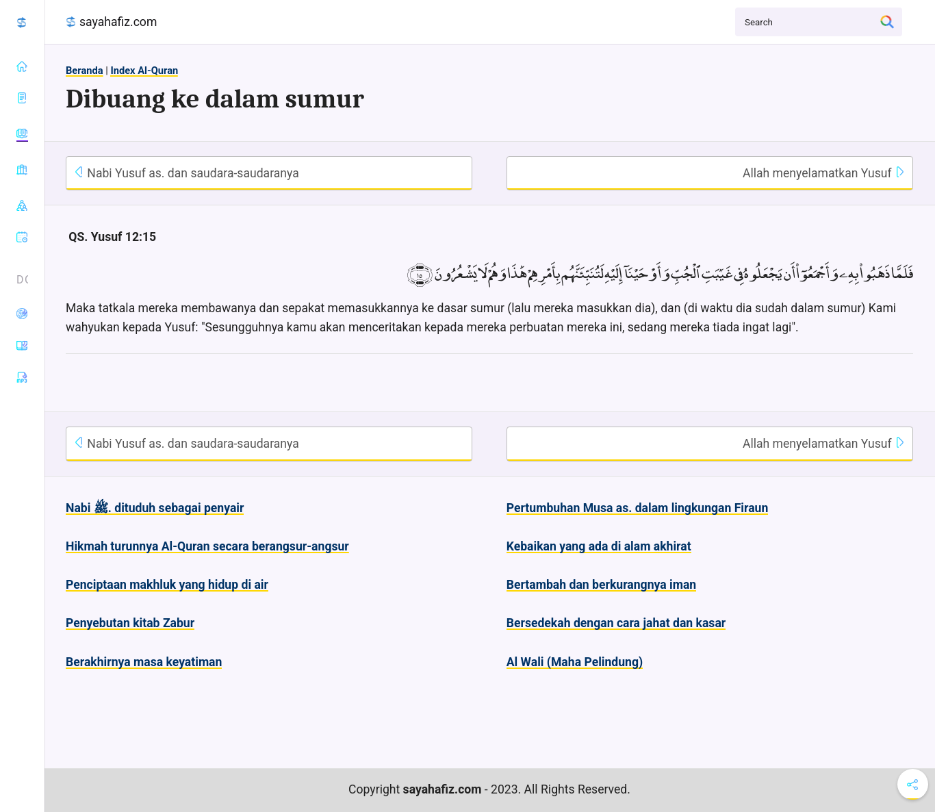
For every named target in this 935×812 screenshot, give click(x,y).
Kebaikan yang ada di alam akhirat (599, 546)
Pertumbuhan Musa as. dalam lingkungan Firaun (638, 508)
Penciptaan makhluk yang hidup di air (167, 585)
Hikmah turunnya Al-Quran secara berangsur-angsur (207, 546)
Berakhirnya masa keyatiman (144, 662)
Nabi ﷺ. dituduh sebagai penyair (155, 508)
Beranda (84, 70)
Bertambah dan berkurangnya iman (601, 585)
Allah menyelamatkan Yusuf (824, 173)
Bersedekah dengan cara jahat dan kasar (616, 623)
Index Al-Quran (144, 70)
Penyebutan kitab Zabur (130, 623)
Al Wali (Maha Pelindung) (575, 662)
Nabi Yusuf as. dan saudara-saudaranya (186, 173)
